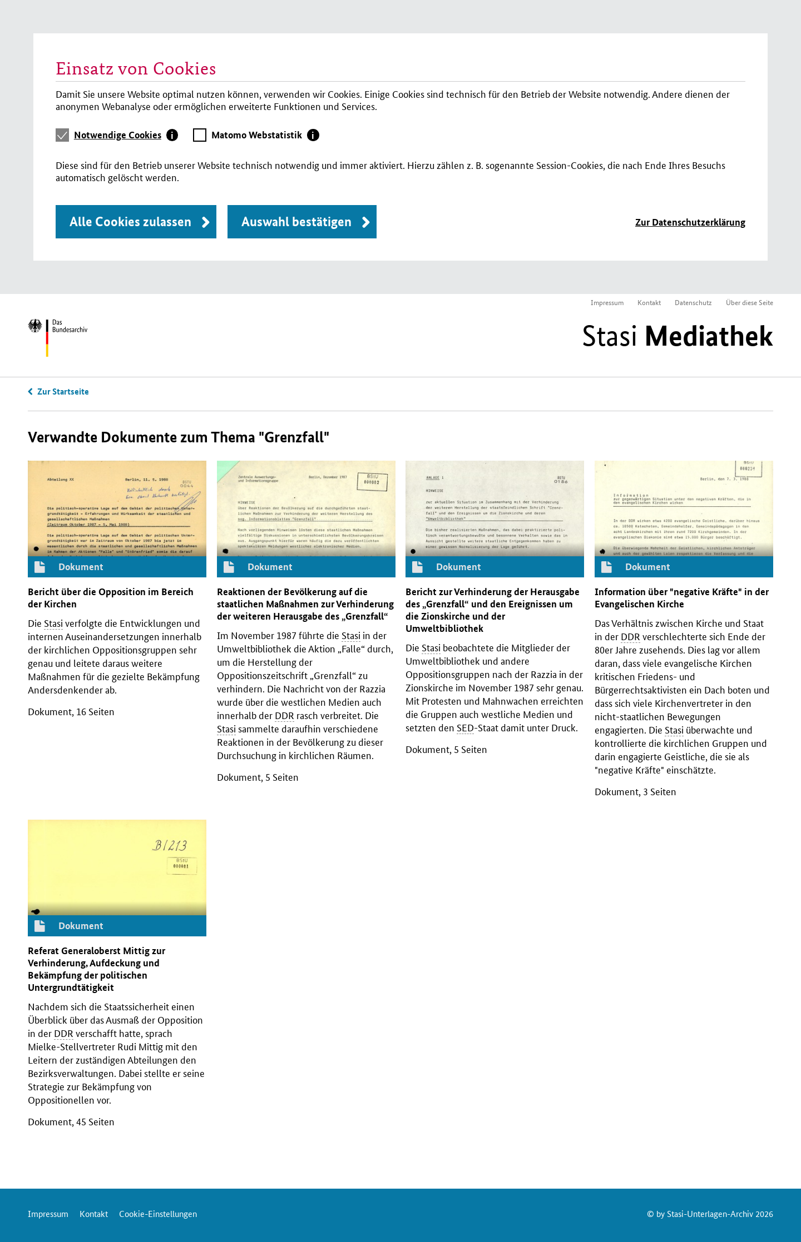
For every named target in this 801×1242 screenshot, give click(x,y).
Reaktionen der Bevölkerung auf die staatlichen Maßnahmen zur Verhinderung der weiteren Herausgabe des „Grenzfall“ (305, 603)
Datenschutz (693, 302)
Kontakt (649, 302)
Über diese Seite (749, 302)
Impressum (607, 302)
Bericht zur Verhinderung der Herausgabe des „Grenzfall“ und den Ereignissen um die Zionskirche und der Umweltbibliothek (493, 610)
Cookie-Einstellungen (158, 1213)
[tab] (126, 135)
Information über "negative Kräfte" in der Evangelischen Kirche (682, 597)
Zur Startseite (63, 391)
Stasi (677, 335)
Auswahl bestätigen (296, 221)
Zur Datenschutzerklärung (690, 222)
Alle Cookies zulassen (130, 221)
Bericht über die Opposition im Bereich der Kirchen (111, 597)
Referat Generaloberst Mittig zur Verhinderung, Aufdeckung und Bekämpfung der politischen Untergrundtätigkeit (96, 969)
